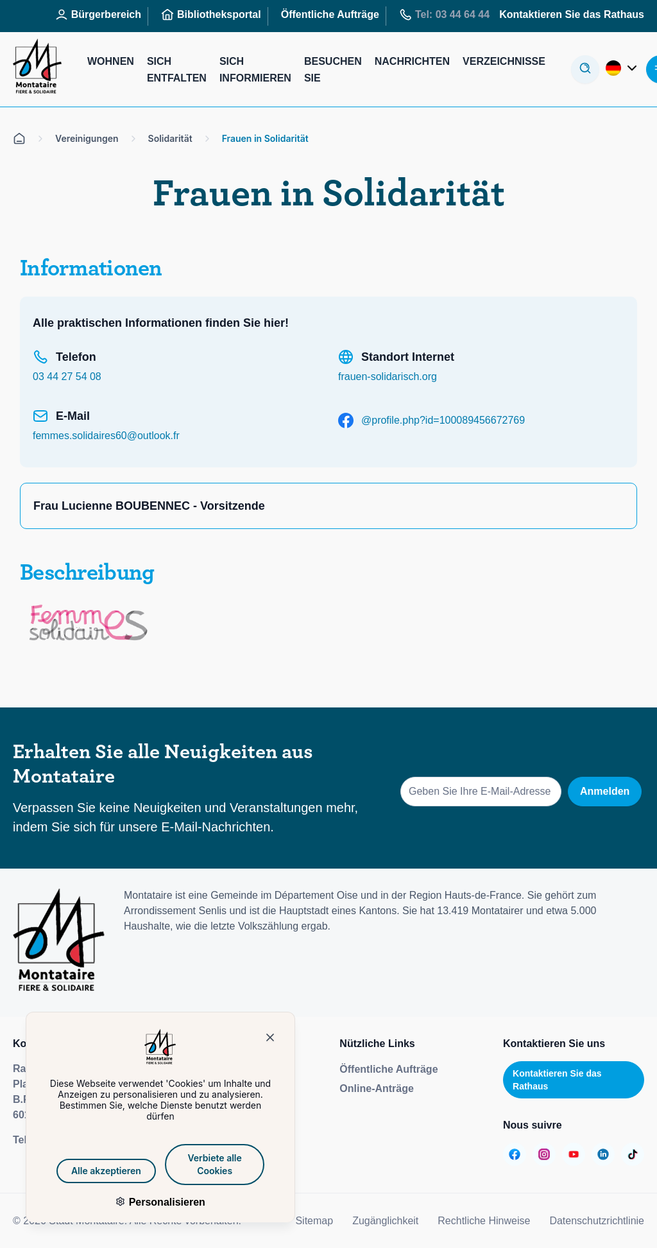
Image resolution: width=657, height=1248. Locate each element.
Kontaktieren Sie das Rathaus (557, 1079)
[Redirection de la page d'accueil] (37, 69)
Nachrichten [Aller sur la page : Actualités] (412, 61)
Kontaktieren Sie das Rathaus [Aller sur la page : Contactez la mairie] (571, 14)
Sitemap (314, 1220)
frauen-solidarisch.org (387, 376)
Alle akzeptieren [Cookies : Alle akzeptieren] (106, 1170)
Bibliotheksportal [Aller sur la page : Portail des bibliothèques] (211, 14)
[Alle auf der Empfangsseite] (19, 138)
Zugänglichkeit (385, 1220)
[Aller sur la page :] (514, 1154)
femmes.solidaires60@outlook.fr (106, 435)
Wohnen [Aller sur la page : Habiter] (110, 61)
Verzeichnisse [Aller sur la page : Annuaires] (504, 61)
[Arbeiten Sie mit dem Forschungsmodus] (585, 69)
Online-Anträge (376, 1088)
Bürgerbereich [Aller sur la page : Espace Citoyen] (98, 14)
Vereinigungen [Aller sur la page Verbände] (87, 138)
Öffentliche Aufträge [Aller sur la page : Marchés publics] (330, 14)
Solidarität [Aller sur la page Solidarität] (170, 138)
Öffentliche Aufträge (388, 1069)
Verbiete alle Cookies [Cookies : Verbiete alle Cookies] (214, 1164)
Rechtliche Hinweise (484, 1220)
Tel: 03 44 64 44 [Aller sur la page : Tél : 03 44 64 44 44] (444, 14)
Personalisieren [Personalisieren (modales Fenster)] (165, 1202)
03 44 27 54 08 (67, 376)
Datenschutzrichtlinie (596, 1220)
